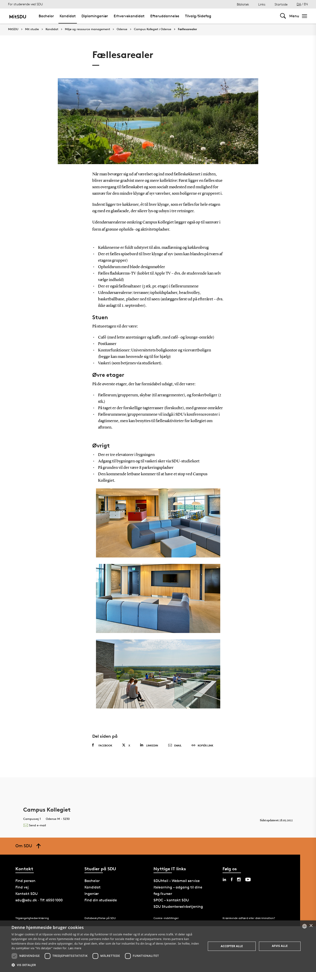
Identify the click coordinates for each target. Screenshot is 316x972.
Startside (281, 4)
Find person (25, 881)
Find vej (22, 887)
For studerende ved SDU (25, 4)
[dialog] (158, 946)
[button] (106, 965)
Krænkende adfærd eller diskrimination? (249, 918)
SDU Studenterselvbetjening (178, 906)
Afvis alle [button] (280, 946)
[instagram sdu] (239, 879)
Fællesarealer (187, 29)
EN (306, 4)
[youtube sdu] (248, 879)
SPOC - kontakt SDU (171, 900)
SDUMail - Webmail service (177, 881)
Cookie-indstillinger (166, 918)
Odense (122, 29)
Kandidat (68, 16)
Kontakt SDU (26, 893)
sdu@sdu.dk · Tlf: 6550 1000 (39, 900)
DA (299, 4)
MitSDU (13, 29)
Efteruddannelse (164, 16)
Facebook (102, 745)
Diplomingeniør (94, 16)
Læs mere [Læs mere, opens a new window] (74, 948)
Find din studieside (100, 900)
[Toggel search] (283, 16)
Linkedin (149, 745)
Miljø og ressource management (87, 29)
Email (175, 745)
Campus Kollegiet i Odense (152, 29)
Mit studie (32, 29)
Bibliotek (243, 4)
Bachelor (46, 16)
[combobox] (304, 926)
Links (261, 4)
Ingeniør (91, 893)
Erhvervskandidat (129, 16)
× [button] (311, 926)
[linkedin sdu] (224, 879)
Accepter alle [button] (232, 946)
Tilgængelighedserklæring (32, 918)
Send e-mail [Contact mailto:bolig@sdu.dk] (34, 825)
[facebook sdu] (231, 879)
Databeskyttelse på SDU (100, 918)
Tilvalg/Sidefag (198, 16)
